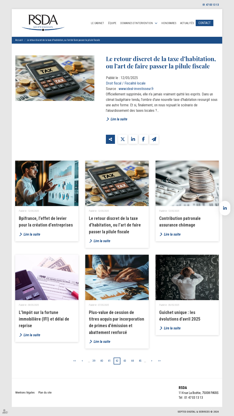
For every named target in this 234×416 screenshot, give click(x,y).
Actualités (187, 23)
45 (140, 360)
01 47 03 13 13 (210, 4)
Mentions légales (25, 392)
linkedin (225, 208)
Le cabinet (97, 23)
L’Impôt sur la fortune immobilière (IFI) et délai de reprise (44, 319)
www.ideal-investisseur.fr (136, 89)
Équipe (112, 23)
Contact (204, 23)
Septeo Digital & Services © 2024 (198, 411)
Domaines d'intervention (136, 23)
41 (109, 360)
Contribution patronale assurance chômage (180, 222)
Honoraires (168, 23)
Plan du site (44, 392)
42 (117, 360)
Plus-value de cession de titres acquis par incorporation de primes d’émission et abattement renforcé (116, 322)
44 (132, 360)
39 (94, 360)
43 (124, 360)
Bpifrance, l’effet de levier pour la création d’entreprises (46, 222)
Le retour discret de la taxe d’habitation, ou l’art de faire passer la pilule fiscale (63, 40)
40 (101, 360)
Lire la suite (119, 119)
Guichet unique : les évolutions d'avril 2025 (179, 316)
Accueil (19, 40)
